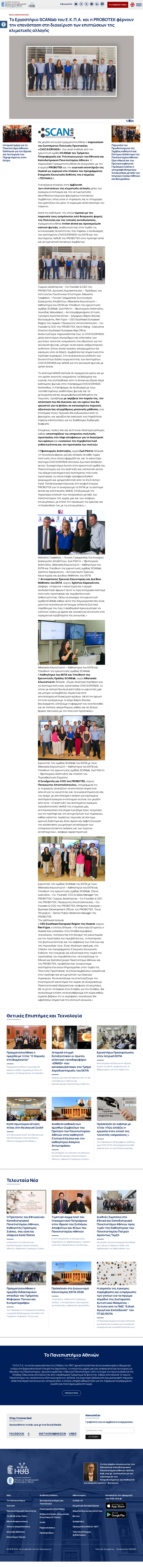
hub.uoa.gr (116, 1498)
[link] (76, 4)
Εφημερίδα (66, 4)
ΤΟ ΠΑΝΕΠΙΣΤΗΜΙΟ (118, 4)
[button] (3, 24)
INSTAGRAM (47, 1433)
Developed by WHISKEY (126, 1549)
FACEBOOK (16, 1433)
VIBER (72, 1433)
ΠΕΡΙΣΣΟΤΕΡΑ (71, 1393)
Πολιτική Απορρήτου (104, 1549)
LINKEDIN (59, 1433)
